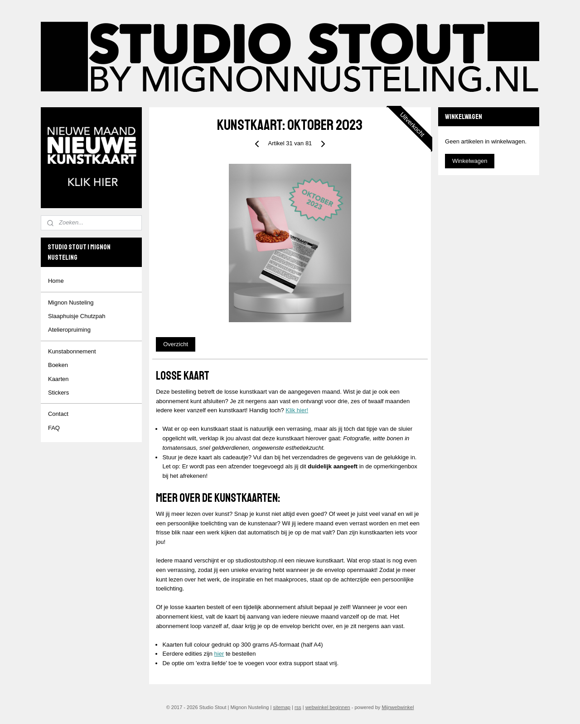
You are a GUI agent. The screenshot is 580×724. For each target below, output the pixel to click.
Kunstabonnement (72, 351)
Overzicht (175, 344)
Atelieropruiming (69, 329)
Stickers (58, 392)
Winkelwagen (469, 160)
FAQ (54, 427)
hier (219, 653)
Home (56, 280)
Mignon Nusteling (70, 302)
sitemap (281, 707)
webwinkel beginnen (327, 707)
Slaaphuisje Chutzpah (76, 316)
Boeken (58, 365)
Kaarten (58, 379)
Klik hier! (296, 410)
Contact (58, 413)
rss (298, 707)
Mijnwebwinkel (398, 707)
